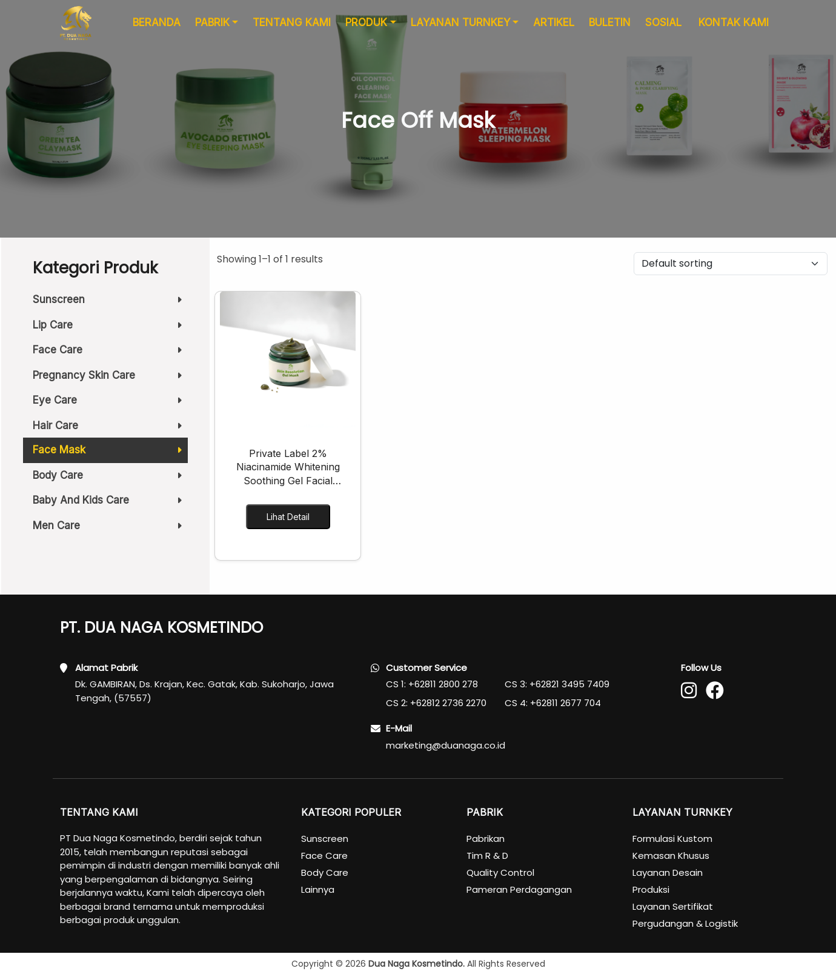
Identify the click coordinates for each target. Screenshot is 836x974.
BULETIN (610, 28)
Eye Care (110, 403)
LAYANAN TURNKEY (460, 28)
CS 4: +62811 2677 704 (553, 702)
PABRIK (212, 28)
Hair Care (110, 429)
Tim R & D (487, 855)
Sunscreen (110, 299)
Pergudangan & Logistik (685, 923)
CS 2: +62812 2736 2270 (436, 702)
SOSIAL (663, 28)
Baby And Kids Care (110, 503)
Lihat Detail (288, 517)
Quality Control (500, 872)
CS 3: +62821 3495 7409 (557, 684)
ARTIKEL (553, 28)
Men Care (110, 525)
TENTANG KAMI (292, 28)
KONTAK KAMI (733, 28)
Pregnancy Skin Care (110, 379)
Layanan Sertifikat (672, 906)
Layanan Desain (667, 872)
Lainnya (317, 889)
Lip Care (110, 328)
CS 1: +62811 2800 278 (432, 684)
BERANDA (157, 28)
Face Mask (110, 453)
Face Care (110, 353)
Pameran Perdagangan (519, 889)
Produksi (650, 889)
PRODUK (366, 28)
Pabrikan (485, 838)
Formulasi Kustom (672, 838)
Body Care (110, 479)
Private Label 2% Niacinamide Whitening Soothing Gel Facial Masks (288, 467)
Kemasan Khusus (670, 855)
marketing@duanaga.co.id (445, 745)
